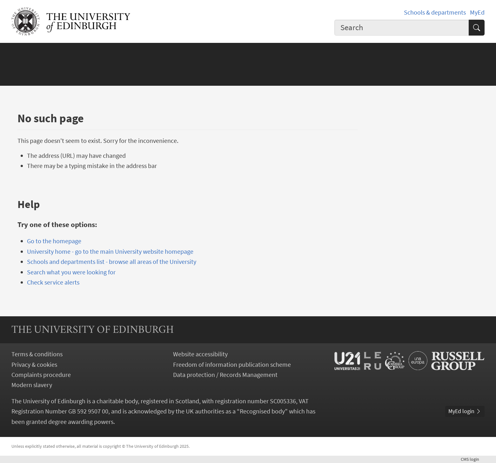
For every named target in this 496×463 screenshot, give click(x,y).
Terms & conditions (37, 354)
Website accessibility (200, 354)
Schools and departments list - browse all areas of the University (111, 262)
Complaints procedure (41, 375)
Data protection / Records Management (225, 375)
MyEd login (464, 411)
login (473, 459)
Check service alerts (53, 282)
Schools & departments (435, 12)
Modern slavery (31, 385)
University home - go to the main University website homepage (110, 251)
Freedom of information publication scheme (232, 364)
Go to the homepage (54, 241)
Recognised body (262, 411)
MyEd (477, 12)
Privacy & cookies (34, 364)
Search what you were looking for (71, 272)
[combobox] (401, 28)
